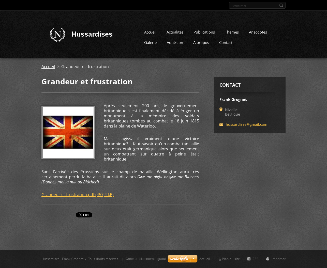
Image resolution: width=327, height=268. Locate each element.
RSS (255, 259)
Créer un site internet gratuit (146, 259)
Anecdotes (258, 32)
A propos (201, 42)
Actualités (175, 32)
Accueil (150, 32)
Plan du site (231, 259)
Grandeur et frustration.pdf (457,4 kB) (77, 194)
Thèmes (232, 32)
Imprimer (279, 259)
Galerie (150, 42)
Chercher (281, 5)
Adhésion (175, 42)
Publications (204, 32)
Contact (225, 42)
